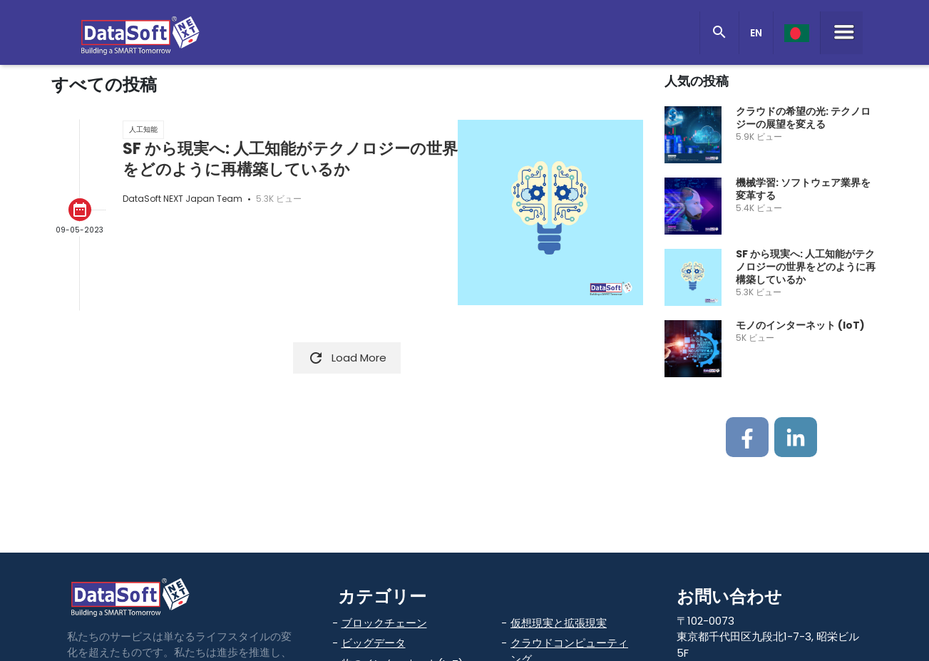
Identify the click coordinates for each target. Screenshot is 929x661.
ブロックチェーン (384, 622)
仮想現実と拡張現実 (558, 622)
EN (756, 33)
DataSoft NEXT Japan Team (182, 199)
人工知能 (143, 129)
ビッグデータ (374, 642)
